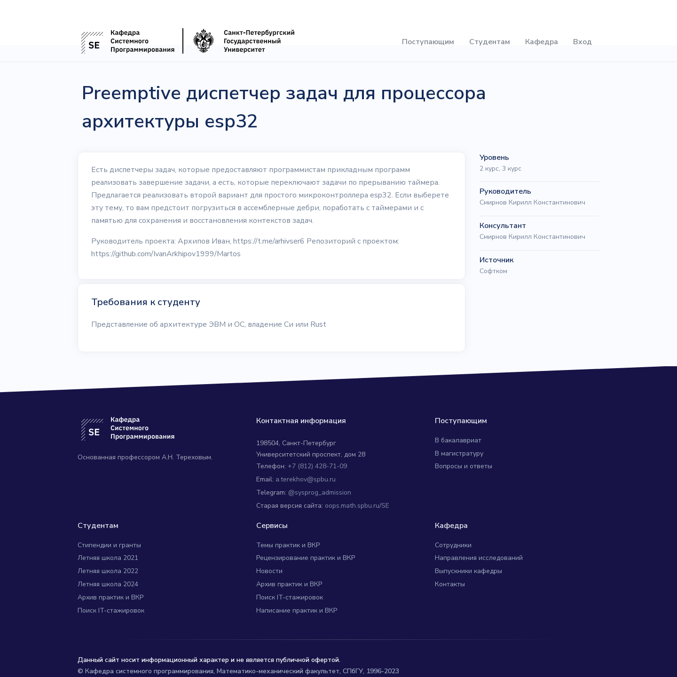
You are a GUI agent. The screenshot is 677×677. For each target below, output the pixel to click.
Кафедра (541, 42)
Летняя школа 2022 (108, 571)
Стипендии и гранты (109, 545)
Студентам (489, 42)
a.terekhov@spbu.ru (306, 479)
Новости (269, 571)
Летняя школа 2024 (108, 584)
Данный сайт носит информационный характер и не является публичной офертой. (209, 659)
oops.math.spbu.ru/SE (357, 505)
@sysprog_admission (319, 492)
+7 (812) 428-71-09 (317, 466)
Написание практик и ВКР (296, 610)
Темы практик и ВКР (288, 545)
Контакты (450, 584)
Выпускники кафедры (468, 571)
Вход (582, 42)
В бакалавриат (458, 440)
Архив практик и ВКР (110, 597)
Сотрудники (453, 545)
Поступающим (428, 42)
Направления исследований (479, 557)
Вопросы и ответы (463, 466)
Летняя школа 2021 (108, 557)
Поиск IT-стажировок (111, 610)
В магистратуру (459, 453)
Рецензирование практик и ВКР (305, 557)
